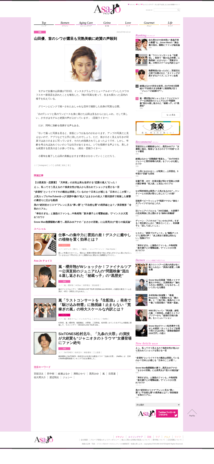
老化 (64, 165)
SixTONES (68, 352)
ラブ (158, 437)
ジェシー (67, 377)
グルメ (167, 437)
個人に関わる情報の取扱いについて (135, 440)
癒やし (76, 249)
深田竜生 (86, 285)
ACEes (78, 285)
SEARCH (149, 10)
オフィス (67, 249)
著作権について (158, 440)
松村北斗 (78, 352)
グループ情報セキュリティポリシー (104, 440)
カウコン (97, 319)
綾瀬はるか (64, 373)
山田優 (57, 165)
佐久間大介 (40, 377)
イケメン (64, 315)
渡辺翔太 (54, 377)
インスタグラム (85, 319)
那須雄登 (95, 285)
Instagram (43, 165)
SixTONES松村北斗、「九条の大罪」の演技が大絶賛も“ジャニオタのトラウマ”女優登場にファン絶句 (95, 338)
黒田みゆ (94, 373)
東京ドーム (72, 319)
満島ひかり (79, 373)
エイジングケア (135, 437)
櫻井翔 (70, 285)
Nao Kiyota (110, 249)
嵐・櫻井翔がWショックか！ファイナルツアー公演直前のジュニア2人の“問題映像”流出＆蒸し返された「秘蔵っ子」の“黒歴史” (95, 271)
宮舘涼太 (38, 373)
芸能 (64, 281)
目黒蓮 (112, 373)
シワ (51, 165)
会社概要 (84, 440)
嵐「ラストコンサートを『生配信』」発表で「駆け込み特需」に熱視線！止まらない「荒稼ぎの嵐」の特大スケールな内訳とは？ (94, 304)
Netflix (105, 319)
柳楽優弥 (87, 352)
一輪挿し (84, 249)
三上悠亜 (96, 352)
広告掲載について (174, 440)
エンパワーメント (97, 249)
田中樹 (50, 373)
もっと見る (170, 115)
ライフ (64, 245)
